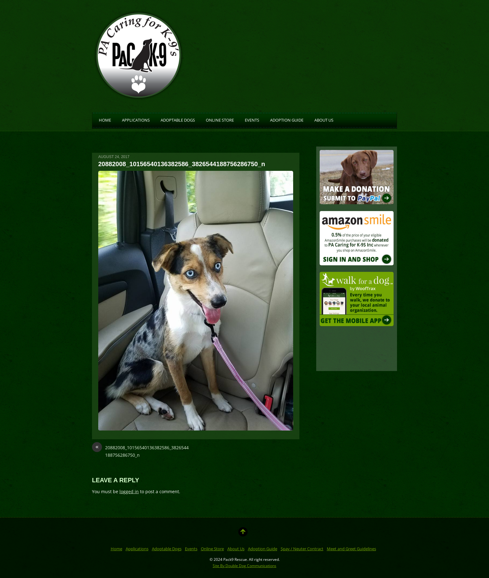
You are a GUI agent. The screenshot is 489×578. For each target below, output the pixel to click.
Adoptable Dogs (178, 119)
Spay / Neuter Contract (302, 549)
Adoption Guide (286, 119)
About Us (323, 119)
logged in (129, 491)
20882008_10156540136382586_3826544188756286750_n (140, 451)
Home (105, 119)
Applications (136, 119)
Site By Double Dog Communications (244, 565)
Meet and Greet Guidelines (351, 549)
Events (252, 119)
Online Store (220, 119)
